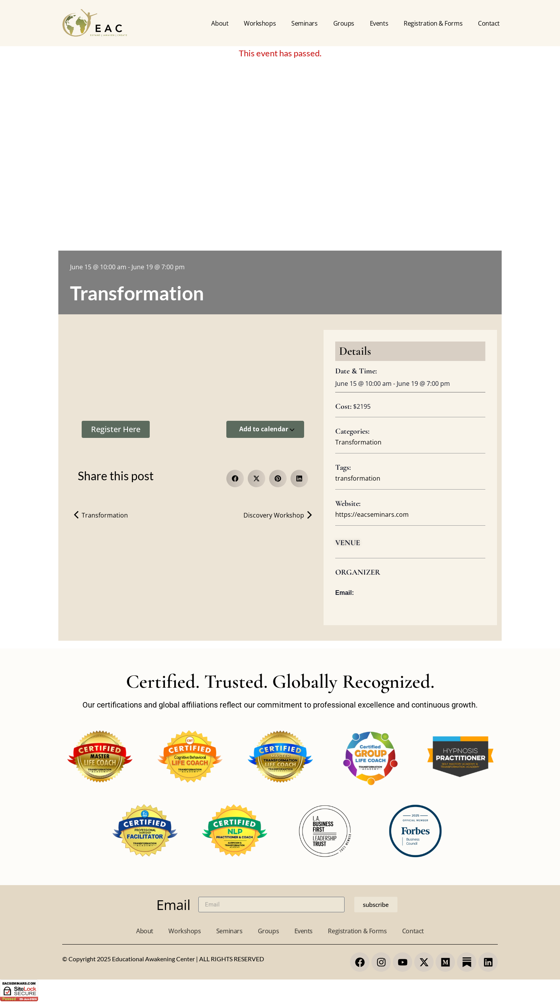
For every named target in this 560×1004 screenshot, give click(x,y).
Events (379, 23)
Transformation (101, 515)
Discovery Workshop (277, 515)
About (219, 23)
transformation (357, 478)
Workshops (260, 23)
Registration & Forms (357, 931)
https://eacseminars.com (372, 514)
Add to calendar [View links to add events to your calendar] (266, 429)
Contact (489, 23)
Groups (343, 23)
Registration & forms (433, 23)
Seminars (304, 23)
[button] (235, 478)
